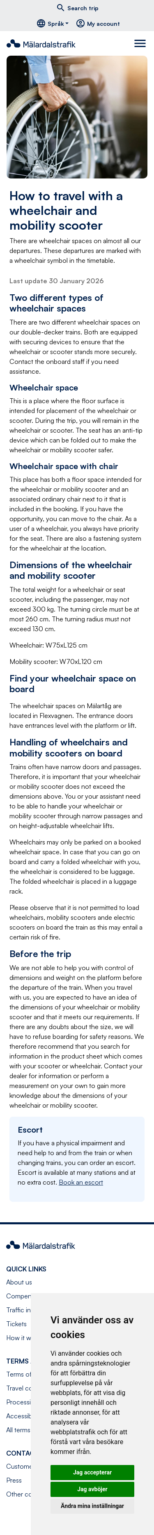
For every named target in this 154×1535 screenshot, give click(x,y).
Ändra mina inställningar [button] (92, 1506)
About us (19, 1282)
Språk (50, 23)
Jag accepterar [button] (92, 1472)
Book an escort (81, 1182)
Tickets (16, 1324)
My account (98, 23)
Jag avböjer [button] (92, 1489)
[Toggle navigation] (141, 43)
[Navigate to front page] (44, 43)
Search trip (77, 8)
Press (14, 1480)
